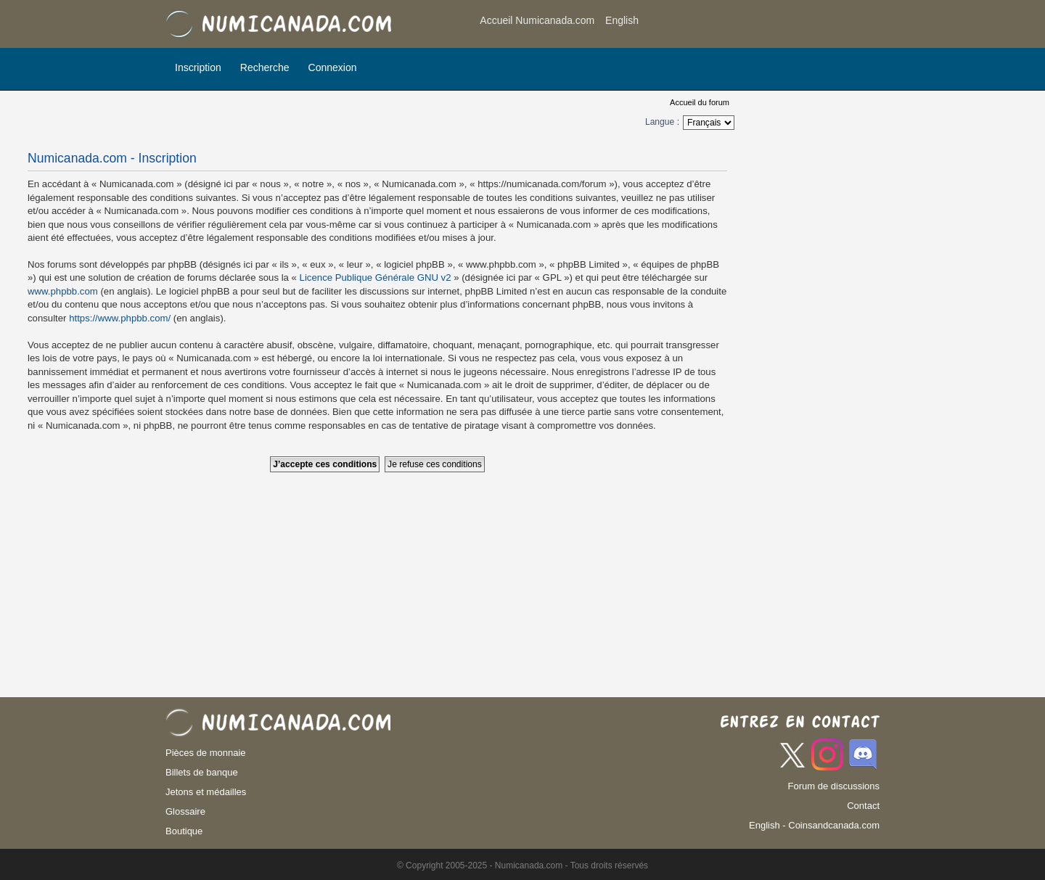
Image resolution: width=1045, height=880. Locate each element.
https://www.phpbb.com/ (120, 318)
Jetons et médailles (205, 791)
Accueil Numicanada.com (537, 20)
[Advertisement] (763, 25)
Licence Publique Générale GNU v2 (375, 277)
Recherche (265, 67)
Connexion (332, 67)
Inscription (198, 67)
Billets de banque (201, 772)
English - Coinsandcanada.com (814, 825)
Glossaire (185, 811)
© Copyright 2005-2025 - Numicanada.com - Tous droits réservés (522, 865)
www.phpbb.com (63, 291)
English (622, 20)
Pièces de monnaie (205, 752)
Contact (863, 805)
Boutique (183, 831)
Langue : (662, 122)
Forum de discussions (834, 786)
